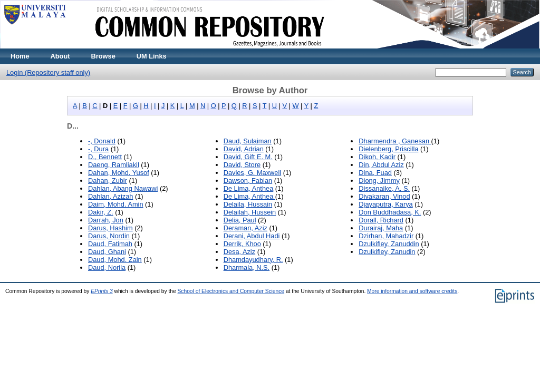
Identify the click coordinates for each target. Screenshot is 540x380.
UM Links (152, 56)
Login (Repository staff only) (48, 72)
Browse (103, 56)
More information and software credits (412, 291)
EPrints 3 (102, 291)
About (60, 56)
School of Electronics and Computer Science (231, 291)
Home (20, 56)
